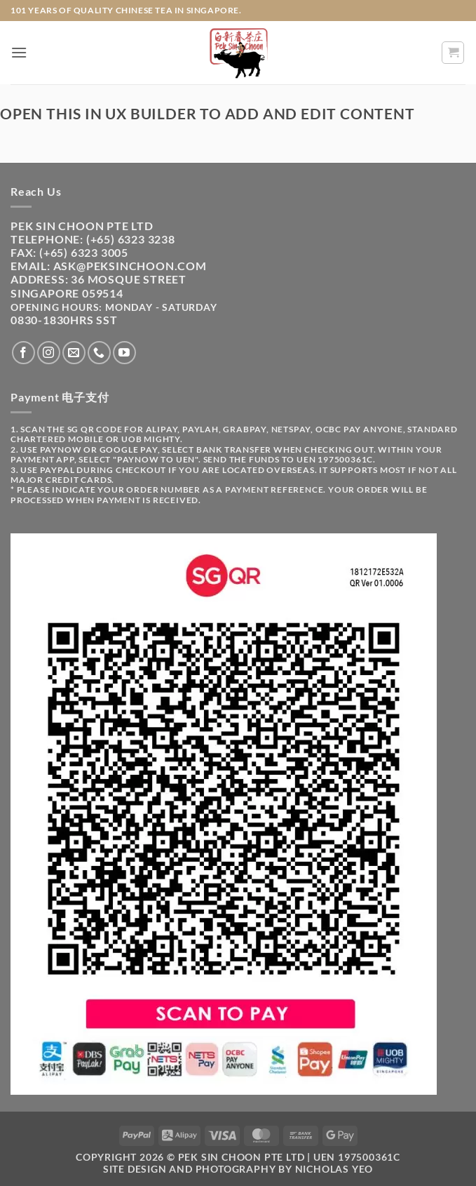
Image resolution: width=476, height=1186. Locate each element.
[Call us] (99, 352)
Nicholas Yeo (334, 1169)
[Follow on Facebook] (23, 352)
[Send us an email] (74, 352)
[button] (19, 52)
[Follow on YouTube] (124, 352)
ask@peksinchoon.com (130, 265)
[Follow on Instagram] (48, 352)
